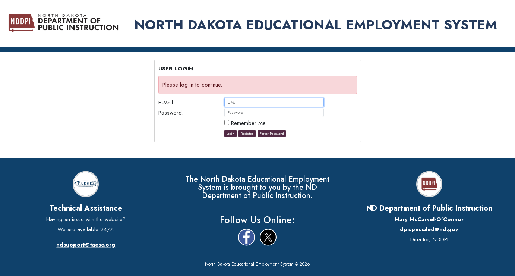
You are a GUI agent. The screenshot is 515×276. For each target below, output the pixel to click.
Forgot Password (272, 133)
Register (247, 133)
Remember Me (245, 123)
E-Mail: (166, 102)
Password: (170, 113)
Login (230, 133)
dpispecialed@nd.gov (429, 229)
